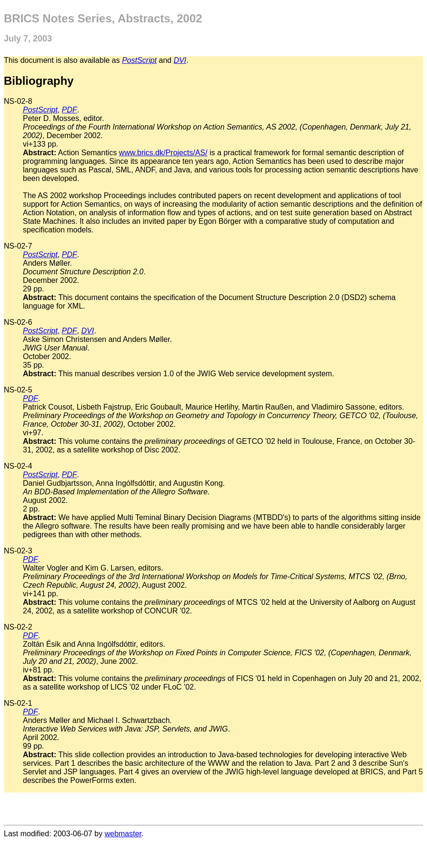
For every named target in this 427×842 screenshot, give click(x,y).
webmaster (123, 834)
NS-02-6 (18, 322)
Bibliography (39, 80)
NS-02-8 (18, 101)
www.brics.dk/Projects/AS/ (163, 153)
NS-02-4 (18, 466)
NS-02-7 (18, 246)
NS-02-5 (18, 390)
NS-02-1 (18, 703)
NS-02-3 (18, 551)
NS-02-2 (18, 627)
